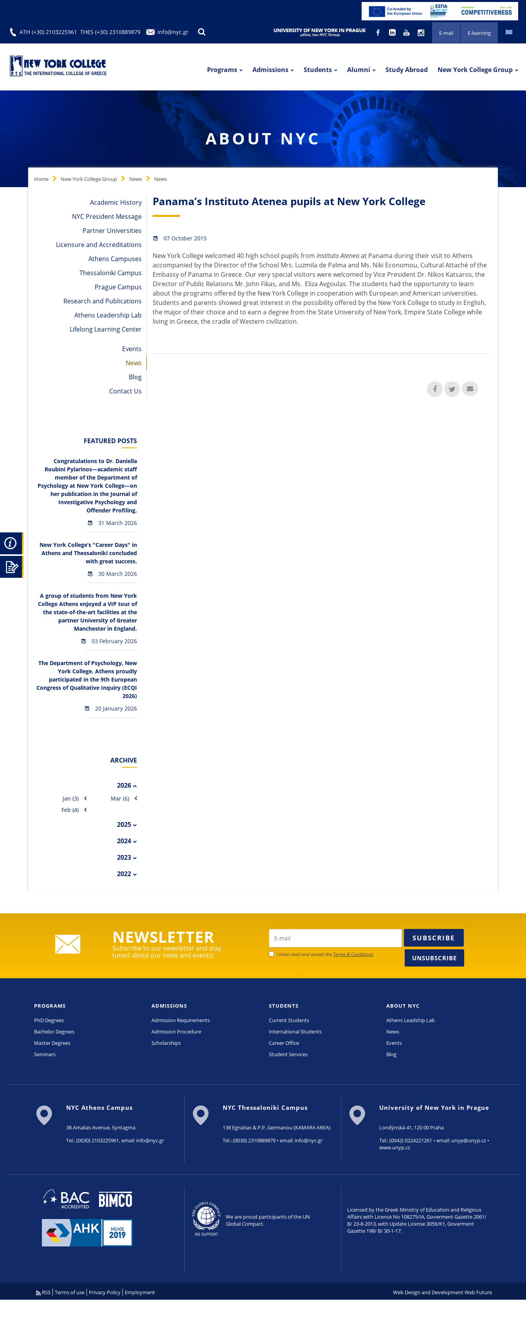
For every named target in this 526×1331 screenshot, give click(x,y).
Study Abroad (406, 69)
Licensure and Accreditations (99, 244)
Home (41, 178)
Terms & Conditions (353, 954)
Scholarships (166, 1042)
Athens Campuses (115, 258)
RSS (43, 1292)
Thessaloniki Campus (110, 273)
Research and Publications (102, 301)
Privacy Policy (105, 1292)
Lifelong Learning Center (106, 329)
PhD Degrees (49, 1020)
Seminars (45, 1054)
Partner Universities (112, 230)
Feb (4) (70, 809)
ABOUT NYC (403, 1005)
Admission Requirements (180, 1020)
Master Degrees (52, 1042)
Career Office (284, 1042)
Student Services (288, 1054)
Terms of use (70, 1292)
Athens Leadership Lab (108, 315)
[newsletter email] (335, 938)
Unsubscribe (434, 958)
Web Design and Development (428, 1292)
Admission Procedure (176, 1031)
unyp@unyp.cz (468, 1140)
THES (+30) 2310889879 (110, 32)
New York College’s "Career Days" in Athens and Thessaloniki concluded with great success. (88, 553)
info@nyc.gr (173, 32)
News (135, 178)
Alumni (358, 69)
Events (132, 348)
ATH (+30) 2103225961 (48, 32)
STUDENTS (284, 1005)
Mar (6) (120, 798)
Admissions (270, 69)
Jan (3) (71, 798)
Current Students (289, 1020)
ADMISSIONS (169, 1005)
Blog (135, 377)
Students (318, 69)
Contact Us (125, 391)
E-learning (479, 32)
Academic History (116, 202)
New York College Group (475, 69)
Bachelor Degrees (54, 1031)
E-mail (446, 32)
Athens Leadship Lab (410, 1020)
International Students (295, 1031)
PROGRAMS (50, 1005)
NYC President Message (107, 216)
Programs (222, 69)
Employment (140, 1292)
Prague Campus (118, 287)
